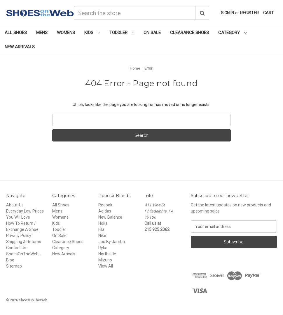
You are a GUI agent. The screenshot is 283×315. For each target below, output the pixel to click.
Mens (42, 32)
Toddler (121, 32)
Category (232, 32)
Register (249, 12)
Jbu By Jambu (111, 241)
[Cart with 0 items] (268, 13)
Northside (107, 254)
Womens (66, 32)
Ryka (102, 247)
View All (105, 266)
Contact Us (16, 247)
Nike (102, 235)
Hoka (103, 223)
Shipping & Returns (23, 241)
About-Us (15, 205)
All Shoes (16, 32)
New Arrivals (20, 46)
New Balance (110, 217)
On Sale (152, 32)
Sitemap (14, 266)
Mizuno (105, 260)
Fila (101, 229)
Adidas (104, 211)
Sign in (227, 12)
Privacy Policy (18, 235)
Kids (92, 32)
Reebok (105, 205)
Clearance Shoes (189, 32)
